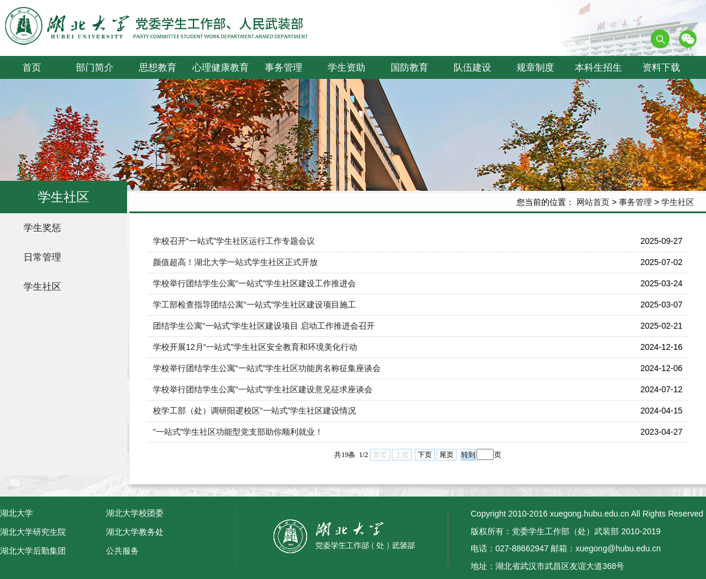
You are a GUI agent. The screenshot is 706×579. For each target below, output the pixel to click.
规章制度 (535, 67)
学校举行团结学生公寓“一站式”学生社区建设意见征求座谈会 (262, 389)
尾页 (446, 455)
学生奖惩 (42, 228)
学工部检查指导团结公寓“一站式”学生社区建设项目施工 (254, 304)
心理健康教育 (220, 67)
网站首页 (593, 202)
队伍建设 (472, 67)
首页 (31, 67)
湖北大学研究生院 (33, 532)
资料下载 (661, 67)
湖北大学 (16, 513)
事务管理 (283, 67)
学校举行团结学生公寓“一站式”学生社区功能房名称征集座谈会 (267, 368)
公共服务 (122, 550)
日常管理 (42, 257)
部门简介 (95, 67)
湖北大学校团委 (135, 513)
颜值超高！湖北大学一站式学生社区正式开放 (235, 262)
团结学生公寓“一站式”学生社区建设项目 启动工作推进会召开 (264, 325)
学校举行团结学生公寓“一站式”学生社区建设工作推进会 (254, 283)
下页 (425, 455)
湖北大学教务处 (135, 532)
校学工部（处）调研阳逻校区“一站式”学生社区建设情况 (254, 410)
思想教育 (157, 67)
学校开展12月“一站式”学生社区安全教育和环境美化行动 (255, 347)
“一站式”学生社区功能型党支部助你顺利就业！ (238, 431)
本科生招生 (598, 67)
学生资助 (346, 67)
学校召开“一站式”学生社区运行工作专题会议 (234, 241)
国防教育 (409, 67)
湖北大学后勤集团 (33, 550)
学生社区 (677, 202)
